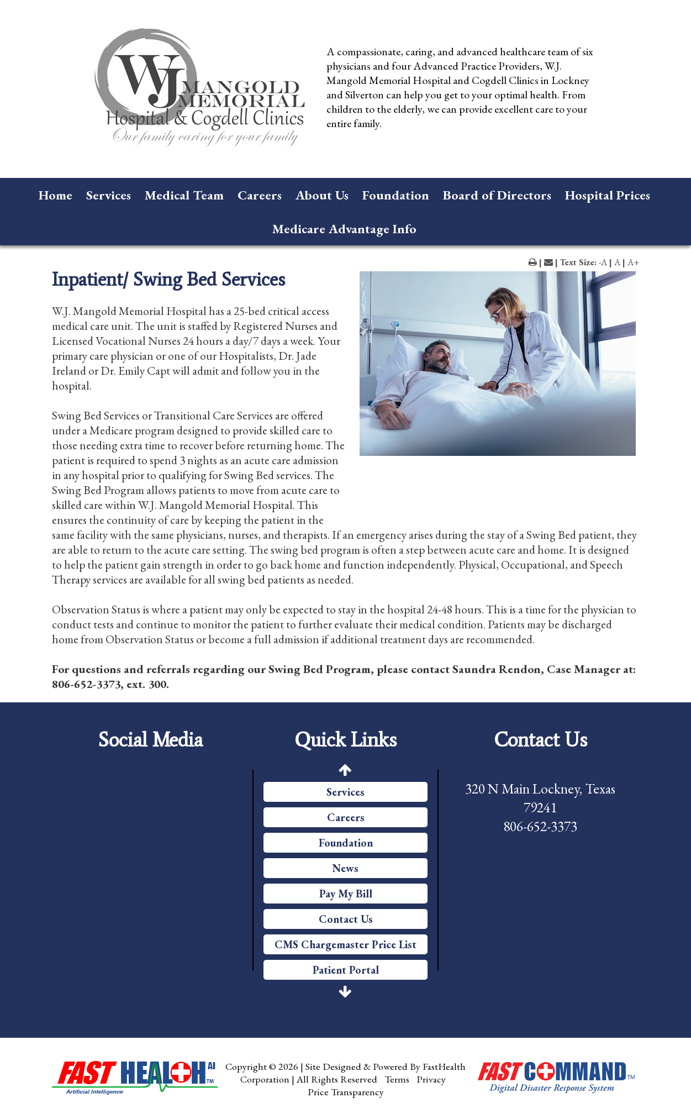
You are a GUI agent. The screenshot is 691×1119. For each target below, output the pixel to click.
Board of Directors (497, 194)
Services (108, 194)
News (345, 868)
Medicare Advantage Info (344, 228)
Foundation (395, 194)
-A (603, 262)
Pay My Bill (345, 893)
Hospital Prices (607, 194)
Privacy (431, 1079)
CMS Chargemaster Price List (345, 944)
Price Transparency (346, 1091)
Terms (396, 1079)
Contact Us (346, 919)
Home (55, 194)
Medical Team (184, 194)
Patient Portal (346, 970)
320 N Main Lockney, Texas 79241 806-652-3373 (540, 807)
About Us (322, 194)
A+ (633, 262)
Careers (260, 194)
